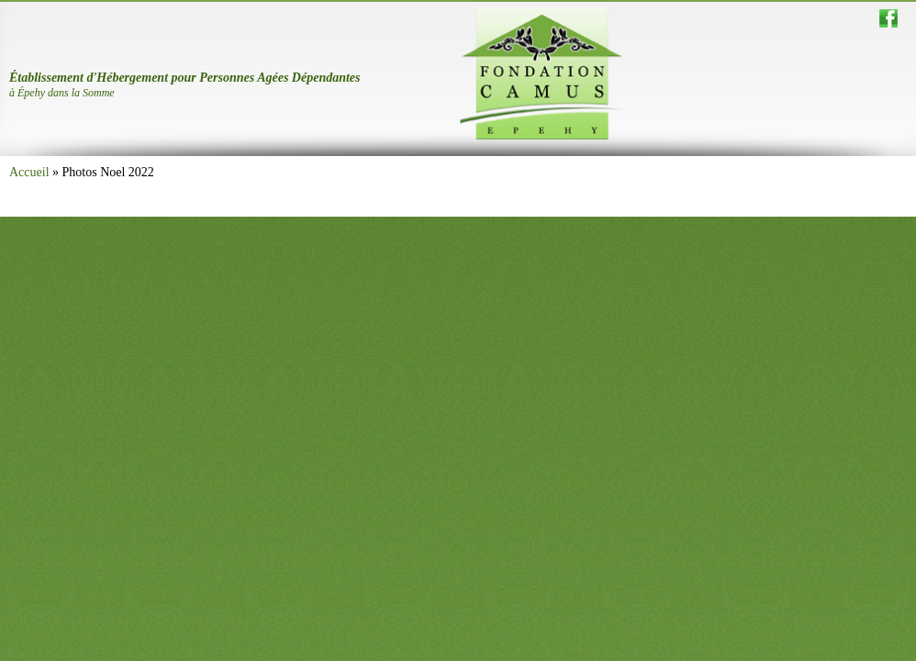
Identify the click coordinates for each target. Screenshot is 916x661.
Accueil (29, 172)
